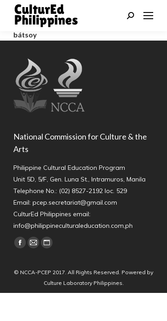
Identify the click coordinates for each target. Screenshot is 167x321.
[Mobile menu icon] (148, 15)
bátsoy (25, 34)
